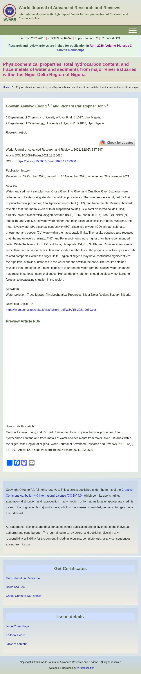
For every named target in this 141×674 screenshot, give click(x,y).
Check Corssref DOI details (23, 595)
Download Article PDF (20, 303)
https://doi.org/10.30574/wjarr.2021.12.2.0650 (46, 161)
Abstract (11, 185)
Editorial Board (15, 635)
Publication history (18, 170)
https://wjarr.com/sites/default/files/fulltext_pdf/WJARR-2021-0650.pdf (51, 309)
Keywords (12, 288)
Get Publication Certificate (23, 578)
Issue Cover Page (17, 626)
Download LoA (15, 587)
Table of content (16, 644)
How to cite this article (20, 426)
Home (6, 87)
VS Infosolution (85, 667)
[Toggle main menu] (70, 30)
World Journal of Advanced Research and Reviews (69, 7)
